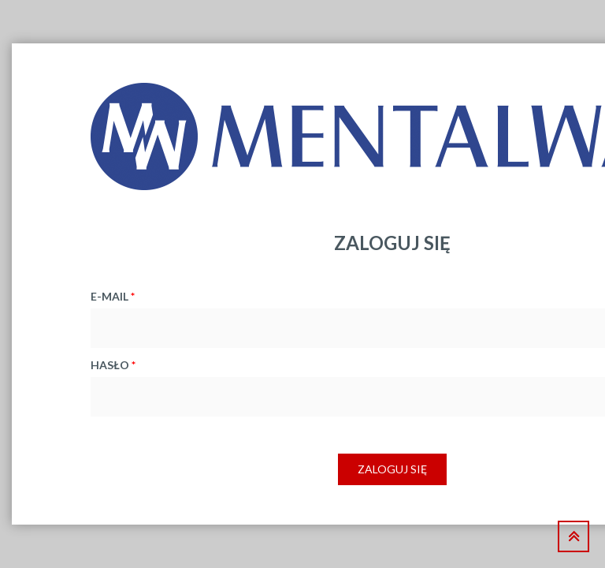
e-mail (113, 296)
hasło (113, 365)
